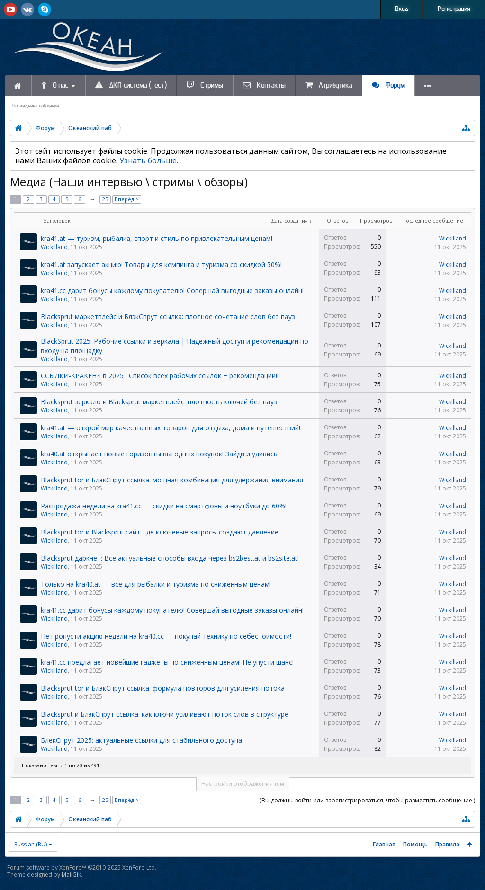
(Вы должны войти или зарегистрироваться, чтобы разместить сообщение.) (367, 800)
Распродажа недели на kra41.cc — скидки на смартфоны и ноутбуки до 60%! (164, 505)
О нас (54, 85)
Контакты (264, 85)
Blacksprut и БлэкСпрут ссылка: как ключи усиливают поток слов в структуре (164, 714)
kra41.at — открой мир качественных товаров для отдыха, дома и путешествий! (170, 427)
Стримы (205, 85)
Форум (388, 85)
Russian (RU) (30, 844)
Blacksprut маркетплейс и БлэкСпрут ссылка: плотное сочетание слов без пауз (168, 316)
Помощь (415, 844)
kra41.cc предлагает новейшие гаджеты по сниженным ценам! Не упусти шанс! (167, 662)
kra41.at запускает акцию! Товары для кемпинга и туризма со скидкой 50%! (161, 264)
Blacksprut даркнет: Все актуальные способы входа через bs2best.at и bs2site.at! (170, 557)
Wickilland (54, 247)
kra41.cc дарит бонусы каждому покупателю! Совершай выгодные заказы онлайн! (172, 290)
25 (105, 199)
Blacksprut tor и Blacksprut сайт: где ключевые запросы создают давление (159, 531)
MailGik (71, 875)
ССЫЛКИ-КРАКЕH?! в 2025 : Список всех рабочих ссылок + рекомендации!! (159, 375)
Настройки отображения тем (242, 784)
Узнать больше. (148, 160)
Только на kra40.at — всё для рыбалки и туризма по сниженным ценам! (156, 583)
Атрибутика (328, 85)
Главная (384, 844)
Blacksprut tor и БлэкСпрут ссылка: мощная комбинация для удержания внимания (172, 479)
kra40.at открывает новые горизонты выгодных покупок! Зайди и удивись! (160, 453)
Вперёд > (127, 199)
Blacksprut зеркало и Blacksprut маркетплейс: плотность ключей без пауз (159, 401)
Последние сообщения (35, 106)
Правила (447, 844)
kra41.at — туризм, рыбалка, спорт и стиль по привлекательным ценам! (156, 238)
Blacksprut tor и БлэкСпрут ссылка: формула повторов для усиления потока (163, 688)
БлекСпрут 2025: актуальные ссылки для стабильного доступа (141, 740)
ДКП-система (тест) (131, 85)
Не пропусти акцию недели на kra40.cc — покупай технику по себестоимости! (166, 636)
